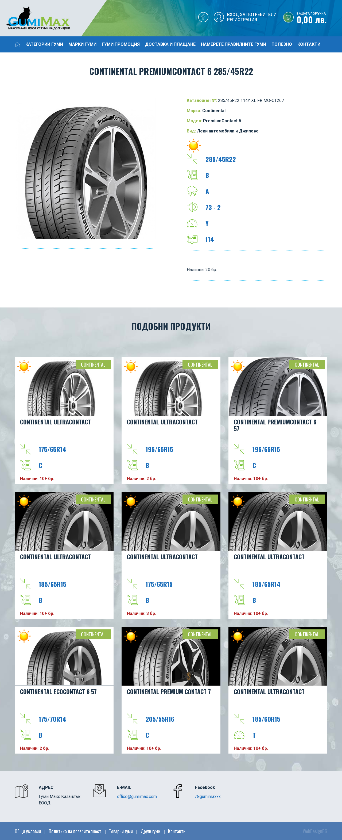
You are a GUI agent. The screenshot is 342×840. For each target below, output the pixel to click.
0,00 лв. (319, 18)
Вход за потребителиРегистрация (252, 17)
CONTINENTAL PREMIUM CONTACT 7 (169, 691)
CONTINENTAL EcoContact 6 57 (58, 691)
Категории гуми (44, 44)
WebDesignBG (315, 831)
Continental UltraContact (55, 421)
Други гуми (150, 831)
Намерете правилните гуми (233, 44)
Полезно (281, 44)
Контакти (308, 44)
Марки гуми (82, 44)
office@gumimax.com (137, 796)
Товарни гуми (121, 831)
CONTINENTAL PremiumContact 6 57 (275, 425)
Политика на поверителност (75, 831)
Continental (93, 364)
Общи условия (28, 831)
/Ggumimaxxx (208, 796)
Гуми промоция (121, 44)
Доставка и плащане (170, 44)
